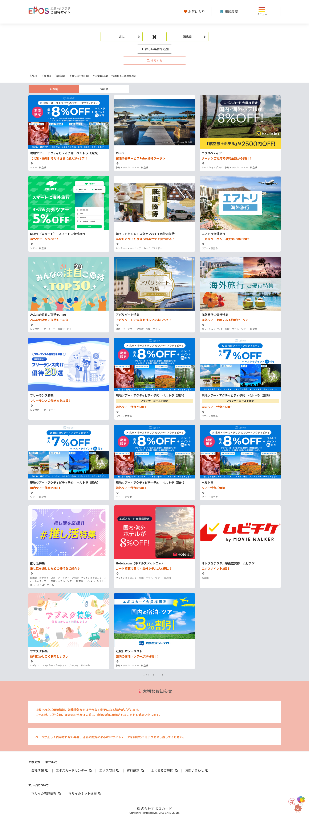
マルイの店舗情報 (46, 793)
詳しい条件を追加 (154, 49)
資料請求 (135, 770)
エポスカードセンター (74, 770)
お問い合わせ (197, 770)
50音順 (104, 89)
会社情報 (40, 770)
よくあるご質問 (164, 770)
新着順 (53, 89)
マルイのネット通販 (85, 793)
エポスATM (109, 770)
